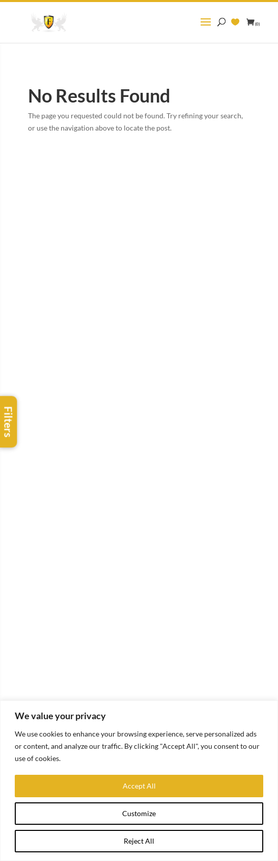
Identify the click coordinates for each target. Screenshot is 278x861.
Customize (139, 813)
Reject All (139, 841)
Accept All (139, 785)
